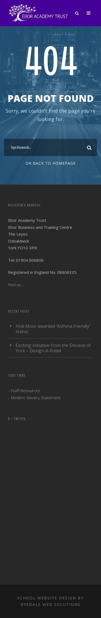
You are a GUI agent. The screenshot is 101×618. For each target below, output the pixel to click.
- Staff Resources (24, 390)
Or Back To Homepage (51, 163)
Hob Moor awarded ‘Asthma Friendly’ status (53, 328)
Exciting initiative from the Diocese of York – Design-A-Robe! (53, 348)
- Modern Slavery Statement (34, 397)
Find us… (16, 284)
